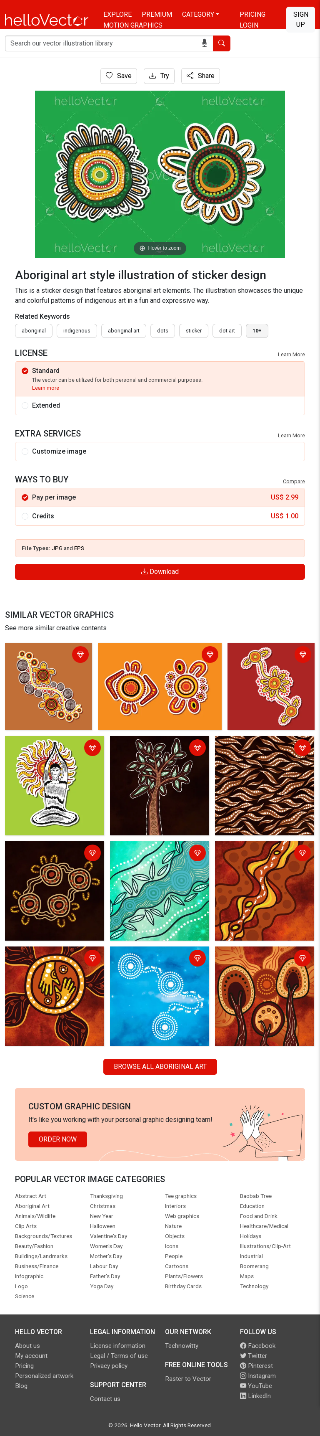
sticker (194, 330)
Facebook (257, 1346)
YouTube (256, 1386)
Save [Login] (119, 76)
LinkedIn (255, 1396)
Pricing (252, 14)
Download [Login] (160, 572)
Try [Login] (159, 76)
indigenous (76, 330)
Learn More (291, 354)
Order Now (58, 1139)
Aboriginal (34, 330)
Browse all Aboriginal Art (160, 1067)
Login (249, 25)
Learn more (45, 388)
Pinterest (256, 1366)
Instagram (258, 1376)
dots (162, 330)
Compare (294, 481)
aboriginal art (124, 330)
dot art (227, 330)
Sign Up (300, 19)
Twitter (253, 1356)
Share (201, 76)
